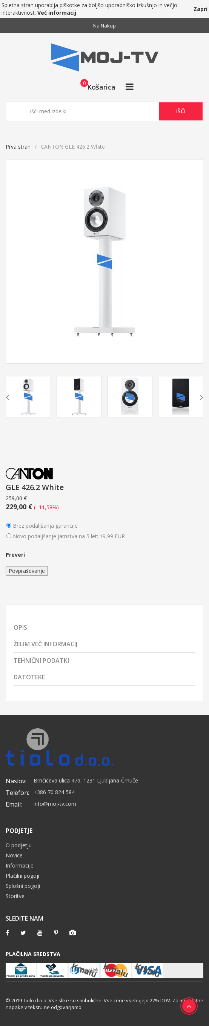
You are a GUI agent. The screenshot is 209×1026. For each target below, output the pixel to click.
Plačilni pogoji (22, 875)
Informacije (20, 865)
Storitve (15, 896)
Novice (14, 855)
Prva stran (18, 146)
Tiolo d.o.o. (35, 1000)
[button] (95, 86)
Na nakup (104, 25)
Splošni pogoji (23, 885)
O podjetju (19, 845)
